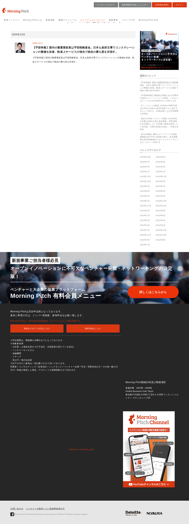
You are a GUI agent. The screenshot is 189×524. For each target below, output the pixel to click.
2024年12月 (145, 176)
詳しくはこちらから (153, 292)
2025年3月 (161, 167)
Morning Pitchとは (32, 20)
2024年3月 (145, 196)
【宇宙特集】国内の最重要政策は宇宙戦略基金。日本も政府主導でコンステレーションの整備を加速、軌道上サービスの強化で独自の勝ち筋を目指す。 (159, 86)
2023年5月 (145, 220)
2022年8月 (161, 240)
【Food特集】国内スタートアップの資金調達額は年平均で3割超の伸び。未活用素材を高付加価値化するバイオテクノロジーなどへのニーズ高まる (159, 138)
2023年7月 (145, 215)
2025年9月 (161, 157)
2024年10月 (145, 181)
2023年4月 (161, 220)
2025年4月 (145, 167)
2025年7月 (145, 162)
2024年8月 (145, 186)
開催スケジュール (67, 20)
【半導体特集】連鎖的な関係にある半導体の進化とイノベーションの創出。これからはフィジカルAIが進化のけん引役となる (159, 98)
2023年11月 (145, 206)
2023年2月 (161, 225)
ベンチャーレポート (106, 5)
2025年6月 (161, 162)
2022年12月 (161, 230)
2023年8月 (161, 210)
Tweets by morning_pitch (81, 449)
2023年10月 (161, 206)
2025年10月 (145, 157)
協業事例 (113, 20)
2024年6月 (145, 191)
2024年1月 (145, 201)
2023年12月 (161, 201)
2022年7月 (145, 245)
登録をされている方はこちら (37, 328)
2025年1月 (161, 171)
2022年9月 (145, 240)
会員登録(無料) (162, 5)
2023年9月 (145, 210)
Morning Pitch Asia (148, 20)
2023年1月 (145, 230)
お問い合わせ (16, 508)
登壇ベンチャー (12, 20)
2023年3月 (145, 225)
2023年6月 (161, 215)
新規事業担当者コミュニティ (135, 5)
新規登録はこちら (93, 328)
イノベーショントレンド (92, 20)
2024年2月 (161, 196)
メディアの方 (128, 20)
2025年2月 (145, 171)
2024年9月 (161, 181)
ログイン (180, 5)
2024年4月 (161, 191)
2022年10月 (161, 235)
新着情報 (50, 20)
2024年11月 (161, 176)
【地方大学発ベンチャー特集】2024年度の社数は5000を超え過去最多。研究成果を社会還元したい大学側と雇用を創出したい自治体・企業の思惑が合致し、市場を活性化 (159, 123)
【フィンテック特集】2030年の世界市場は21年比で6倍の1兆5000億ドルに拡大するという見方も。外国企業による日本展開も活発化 (159, 109)
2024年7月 (161, 186)
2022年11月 (145, 235)
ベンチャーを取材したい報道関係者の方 (45, 508)
